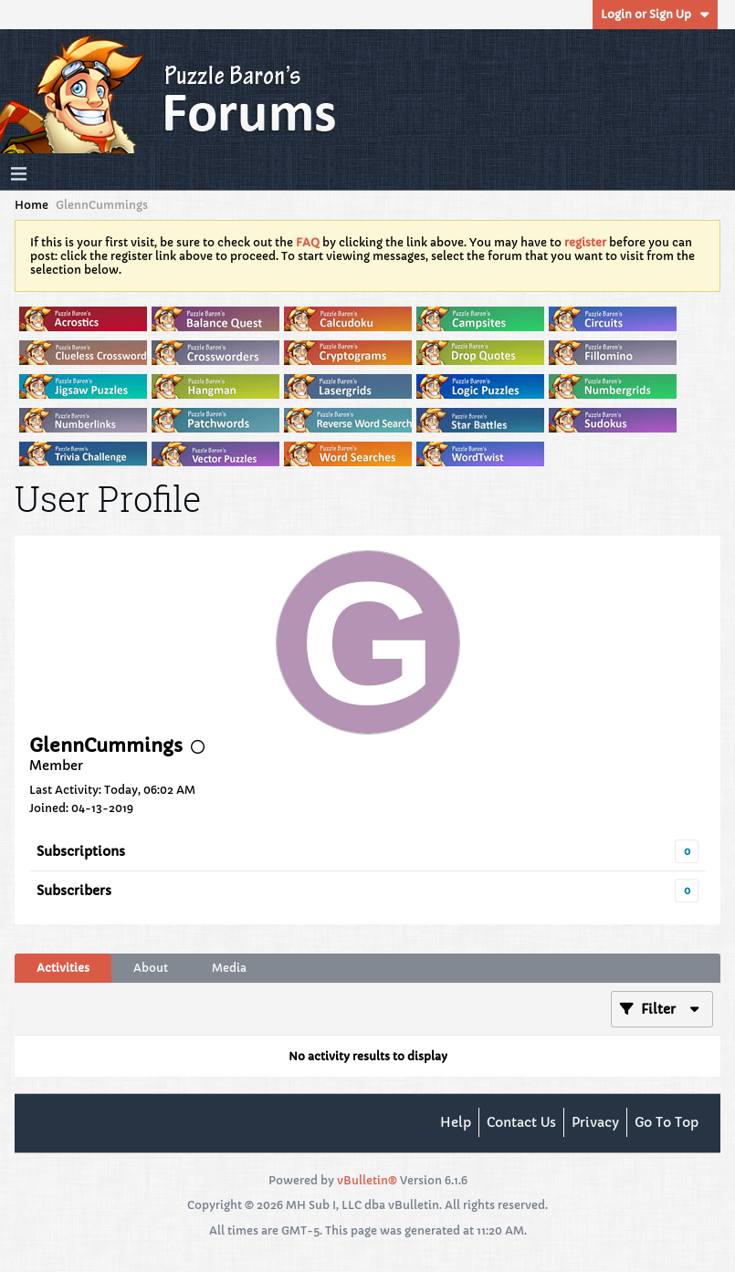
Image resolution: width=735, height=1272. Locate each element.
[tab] (63, 968)
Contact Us (521, 1122)
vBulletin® (367, 1180)
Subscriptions (81, 851)
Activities (63, 968)
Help (455, 1122)
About (150, 968)
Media (229, 968)
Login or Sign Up (655, 14)
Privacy (595, 1122)
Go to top (666, 1122)
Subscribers (74, 890)
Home (31, 205)
